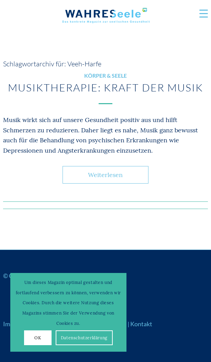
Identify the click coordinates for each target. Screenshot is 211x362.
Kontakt (141, 324)
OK (37, 337)
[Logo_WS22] (105, 17)
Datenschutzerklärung (84, 337)
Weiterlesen (105, 175)
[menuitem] (200, 14)
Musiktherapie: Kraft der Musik (105, 87)
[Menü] (200, 14)
